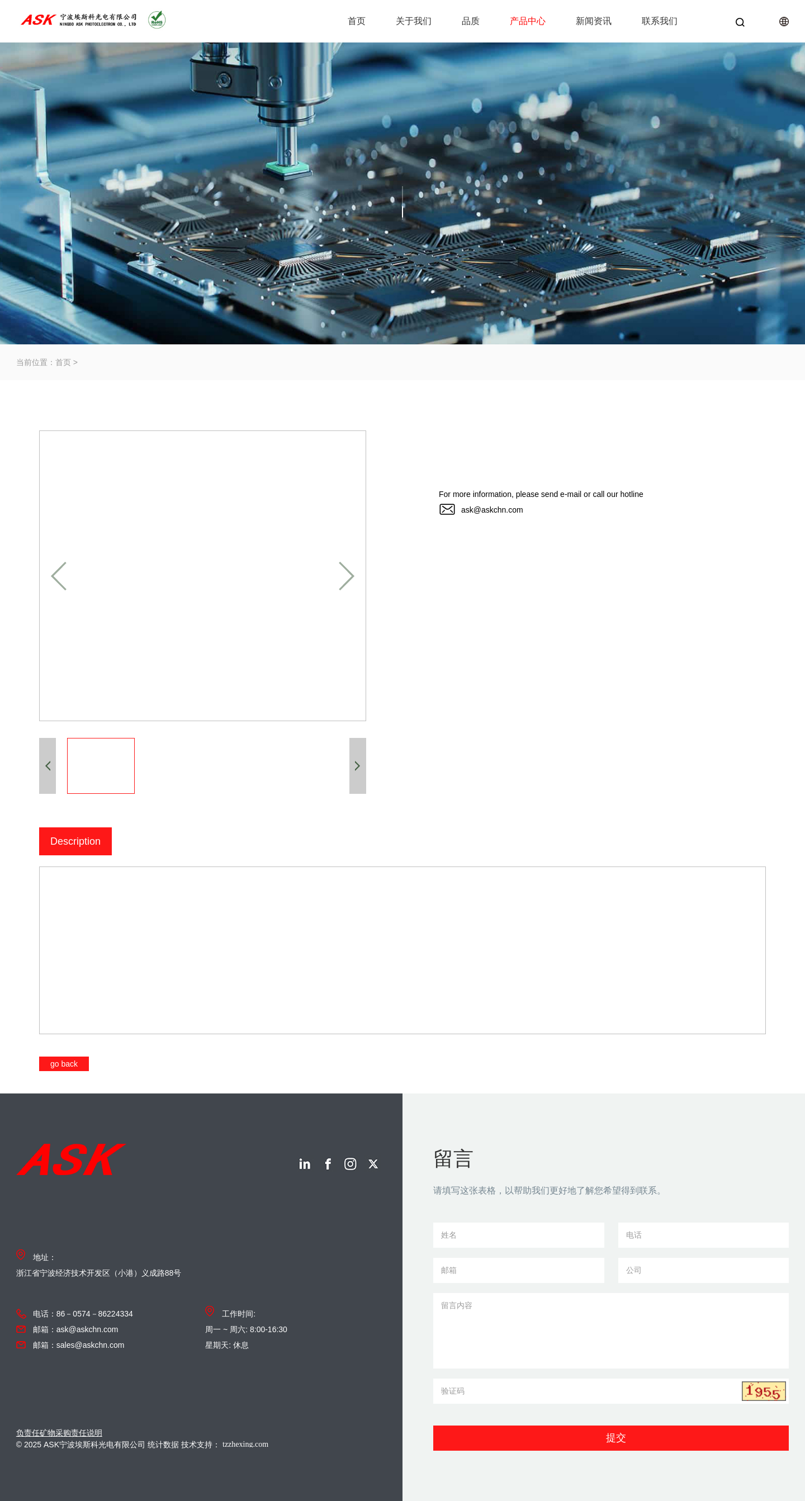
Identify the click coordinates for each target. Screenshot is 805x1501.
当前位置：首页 (43, 362)
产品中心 (528, 21)
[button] (59, 576)
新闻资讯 (594, 21)
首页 (357, 21)
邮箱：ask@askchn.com (76, 1329)
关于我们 (414, 21)
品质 (471, 21)
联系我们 (660, 21)
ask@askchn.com (492, 509)
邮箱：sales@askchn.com (79, 1345)
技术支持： (237, 1444)
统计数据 (163, 1444)
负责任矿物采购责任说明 (59, 1432)
